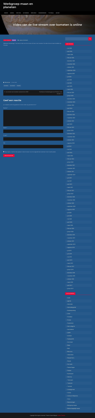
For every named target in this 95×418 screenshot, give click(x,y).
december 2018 (71, 272)
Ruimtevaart (70, 373)
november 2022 (71, 136)
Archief (58, 13)
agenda (69, 301)
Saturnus (69, 377)
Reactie (5, 108)
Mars (68, 348)
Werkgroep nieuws (72, 405)
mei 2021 (69, 181)
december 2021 (71, 165)
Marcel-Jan (7, 82)
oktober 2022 (70, 140)
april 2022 (69, 152)
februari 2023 (70, 127)
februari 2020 (70, 228)
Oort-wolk (69, 364)
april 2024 (69, 108)
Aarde (68, 298)
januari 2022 (70, 162)
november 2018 (71, 276)
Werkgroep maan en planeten (18, 5)
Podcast (69, 370)
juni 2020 (69, 216)
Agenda (12, 13)
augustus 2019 (71, 247)
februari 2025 (70, 92)
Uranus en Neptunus (72, 396)
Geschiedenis (70, 329)
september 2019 (71, 244)
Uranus (69, 392)
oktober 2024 (70, 105)
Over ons (18, 13)
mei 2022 (69, 149)
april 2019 (69, 260)
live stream (12, 85)
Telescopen (70, 380)
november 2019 (71, 238)
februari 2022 (70, 159)
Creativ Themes (61, 415)
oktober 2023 (70, 121)
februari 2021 (70, 190)
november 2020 (71, 200)
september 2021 (71, 174)
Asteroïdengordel (71, 307)
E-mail (5, 135)
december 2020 (71, 197)
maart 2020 (70, 225)
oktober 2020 (70, 203)
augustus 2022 (71, 143)
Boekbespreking (71, 310)
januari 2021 (70, 193)
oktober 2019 (70, 241)
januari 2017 (70, 288)
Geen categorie (7, 40)
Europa (69, 320)
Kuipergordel (70, 339)
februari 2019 (70, 266)
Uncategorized (71, 389)
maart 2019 (70, 263)
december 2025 (71, 61)
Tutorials (51, 13)
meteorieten (70, 354)
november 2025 (71, 64)
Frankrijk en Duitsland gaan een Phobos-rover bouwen (50, 92)
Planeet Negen (71, 367)
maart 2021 (70, 187)
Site (4, 143)
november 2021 (71, 168)
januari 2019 (70, 269)
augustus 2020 (71, 209)
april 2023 (69, 124)
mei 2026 (69, 48)
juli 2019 (69, 250)
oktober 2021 (70, 171)
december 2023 (71, 114)
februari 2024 (70, 111)
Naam (5, 127)
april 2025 (69, 86)
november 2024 (71, 102)
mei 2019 (69, 257)
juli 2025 (69, 76)
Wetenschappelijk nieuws (73, 408)
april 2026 (69, 51)
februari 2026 (70, 57)
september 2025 (71, 70)
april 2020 (69, 222)
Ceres (68, 313)
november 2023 (71, 117)
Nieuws (6, 13)
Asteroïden (70, 304)
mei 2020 (69, 219)
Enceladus (69, 316)
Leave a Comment (23, 40)
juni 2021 (69, 178)
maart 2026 (70, 54)
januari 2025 (70, 95)
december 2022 (71, 133)
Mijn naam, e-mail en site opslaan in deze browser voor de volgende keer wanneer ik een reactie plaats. (30, 151)
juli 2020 (69, 212)
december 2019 (71, 234)
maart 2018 (70, 282)
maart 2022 (70, 155)
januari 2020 (70, 231)
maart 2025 (70, 89)
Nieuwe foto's (70, 358)
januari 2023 (70, 130)
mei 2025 (69, 83)
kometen (6, 85)
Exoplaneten (70, 323)
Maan (68, 345)
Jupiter (69, 332)
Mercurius (33, 13)
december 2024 (71, 99)
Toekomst (69, 383)
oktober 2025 (70, 67)
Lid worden (26, 13)
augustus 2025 (71, 73)
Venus (68, 399)
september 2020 (71, 206)
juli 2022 (69, 146)
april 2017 (69, 285)
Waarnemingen (42, 13)
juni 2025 (69, 80)
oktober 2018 (70, 279)
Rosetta (18, 85)
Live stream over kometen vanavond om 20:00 (17, 92)
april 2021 (69, 184)
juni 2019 (69, 253)
